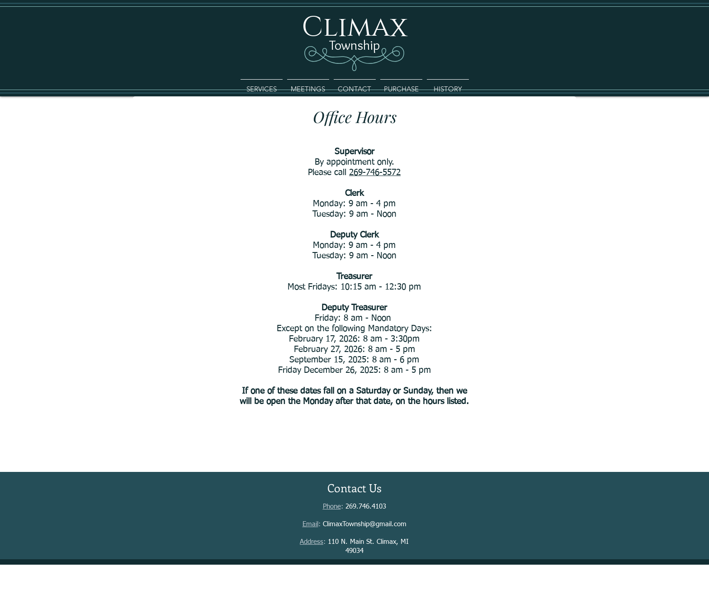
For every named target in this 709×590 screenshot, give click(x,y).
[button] (261, 85)
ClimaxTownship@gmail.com (364, 524)
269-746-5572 (375, 172)
